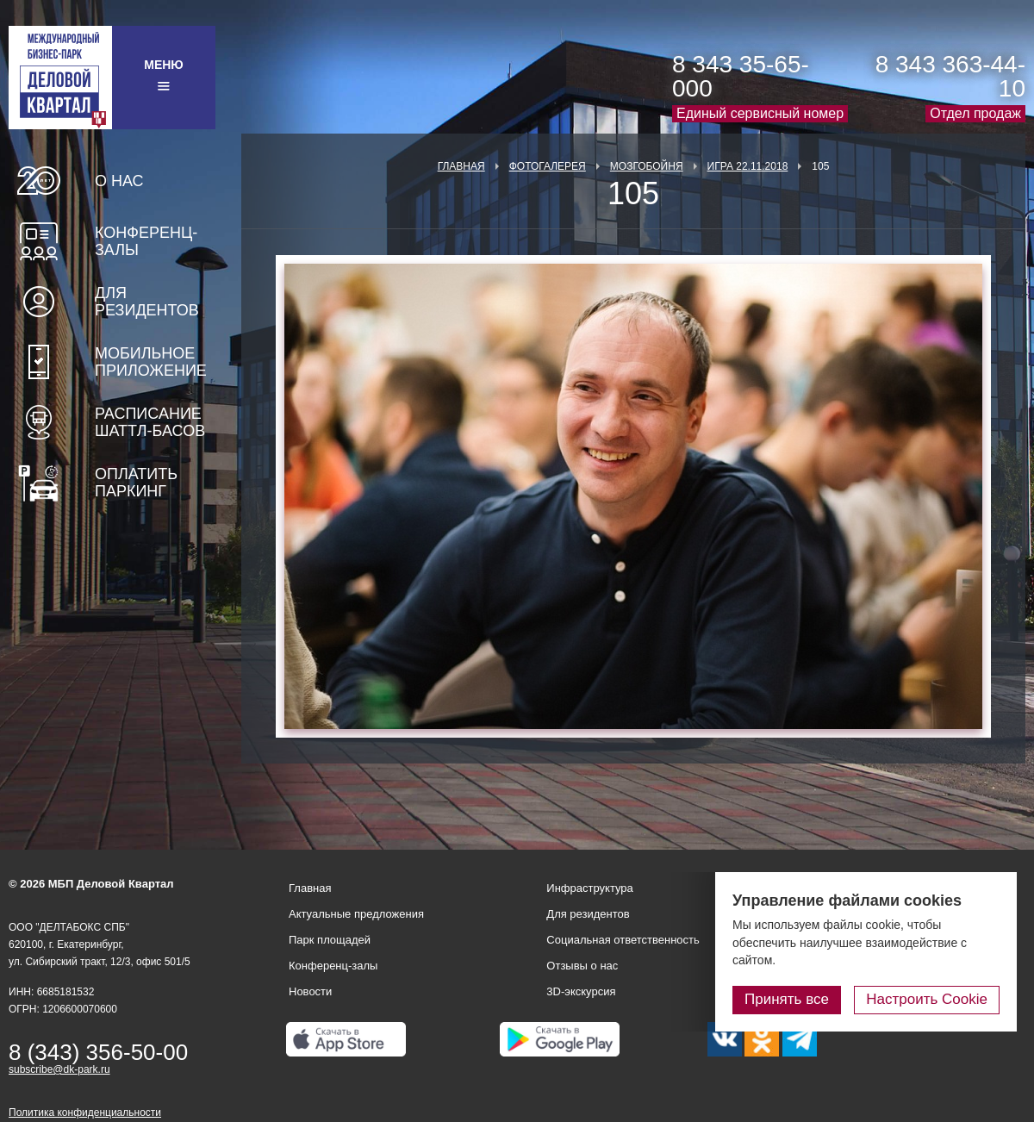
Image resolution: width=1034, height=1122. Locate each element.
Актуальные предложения (356, 913)
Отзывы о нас (582, 965)
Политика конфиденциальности (85, 1112)
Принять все (786, 999)
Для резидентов (147, 301)
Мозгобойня (646, 166)
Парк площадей (330, 939)
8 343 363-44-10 (950, 76)
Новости (310, 991)
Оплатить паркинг (136, 482)
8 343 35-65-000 (740, 76)
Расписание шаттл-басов (150, 422)
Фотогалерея (547, 166)
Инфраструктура (589, 888)
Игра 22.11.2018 (747, 166)
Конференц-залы (146, 241)
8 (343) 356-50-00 (98, 1052)
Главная (461, 166)
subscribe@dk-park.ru (59, 1069)
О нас (119, 181)
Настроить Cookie (926, 999)
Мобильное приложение (151, 362)
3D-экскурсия (580, 991)
